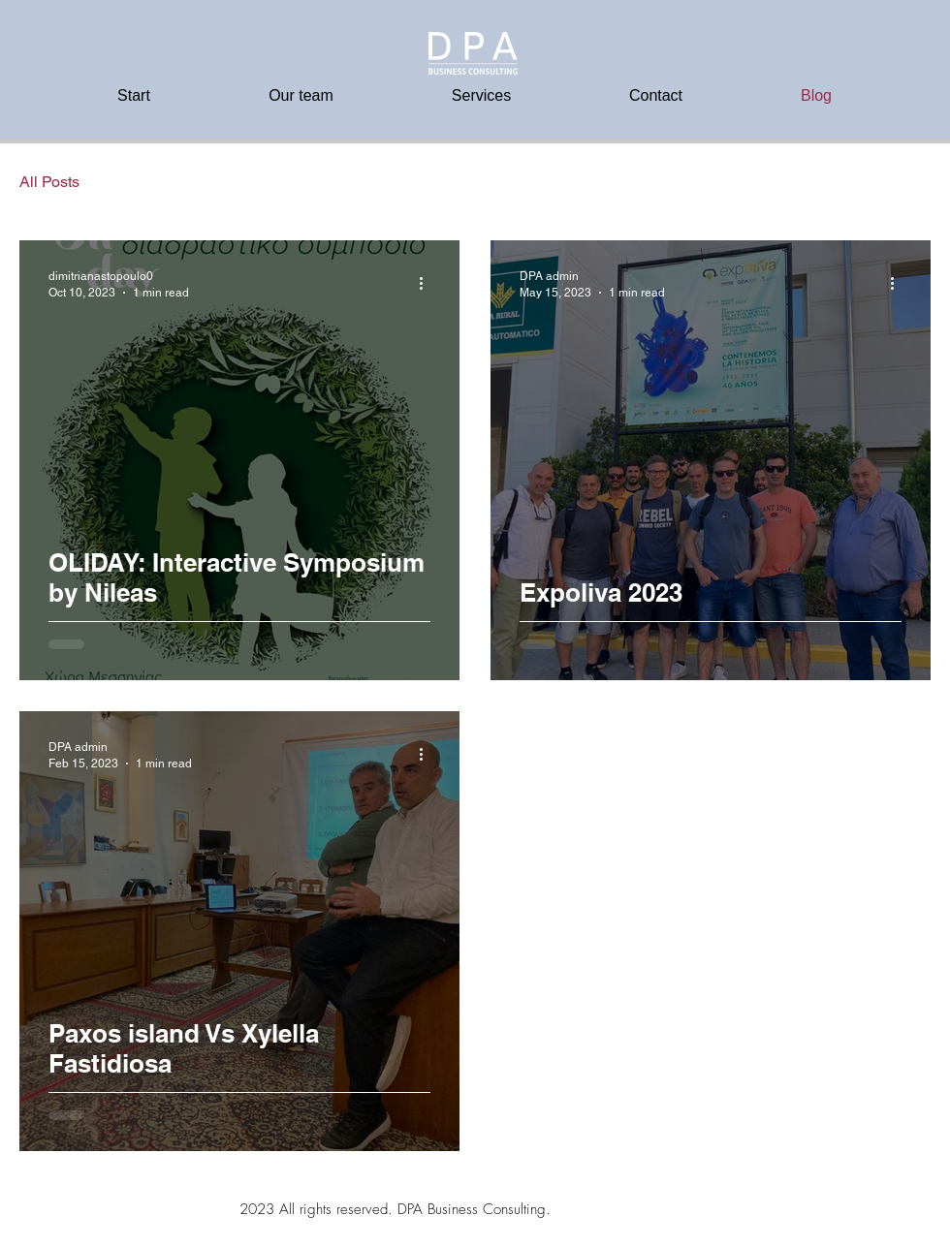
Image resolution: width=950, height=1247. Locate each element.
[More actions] (427, 283)
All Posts (49, 181)
